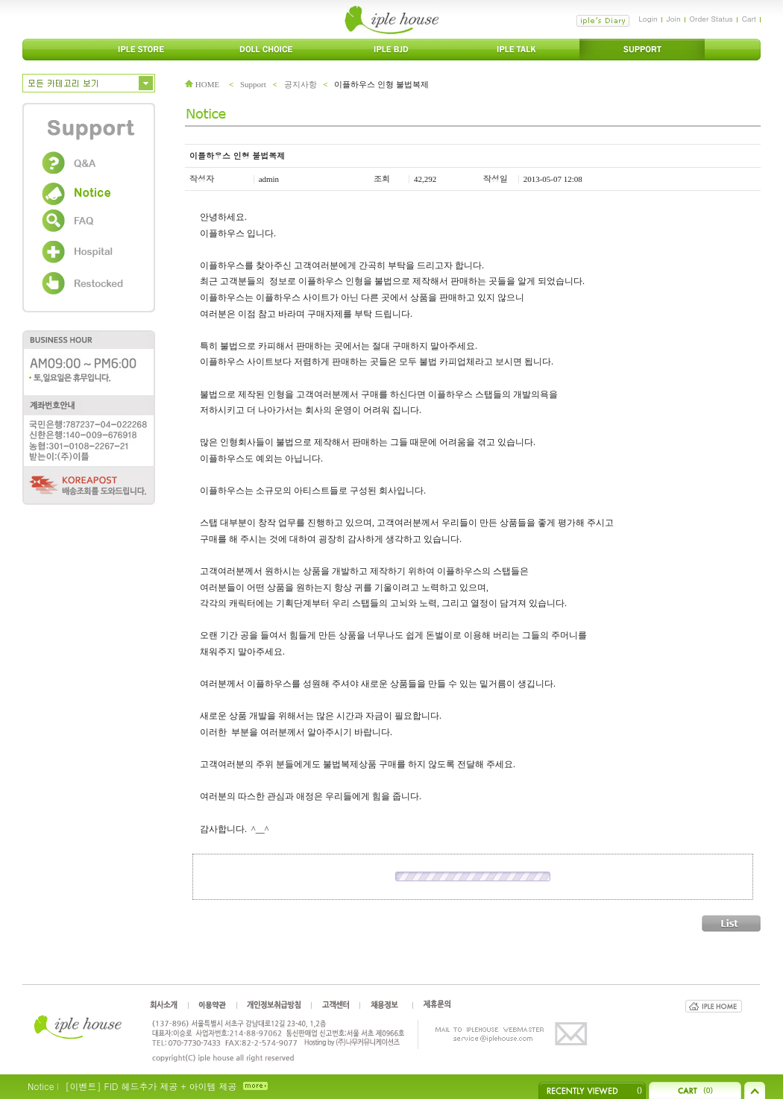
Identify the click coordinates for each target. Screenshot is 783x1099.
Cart (749, 18)
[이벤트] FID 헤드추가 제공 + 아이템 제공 (150, 1086)
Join (674, 18)
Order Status (711, 18)
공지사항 (300, 84)
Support (253, 84)
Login (647, 18)
